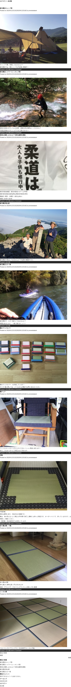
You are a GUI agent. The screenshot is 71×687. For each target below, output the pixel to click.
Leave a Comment (15, 69)
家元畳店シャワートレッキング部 (10, 72)
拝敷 (1, 455)
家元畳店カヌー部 (5, 264)
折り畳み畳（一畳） (6, 526)
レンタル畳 (3, 591)
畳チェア (2, 391)
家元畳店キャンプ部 (6, 8)
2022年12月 (3, 681)
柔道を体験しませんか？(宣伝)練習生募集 (13, 135)
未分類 (8, 69)
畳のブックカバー (5, 328)
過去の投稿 (3, 653)
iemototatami (33, 10)
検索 (1, 655)
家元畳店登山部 (5, 203)
